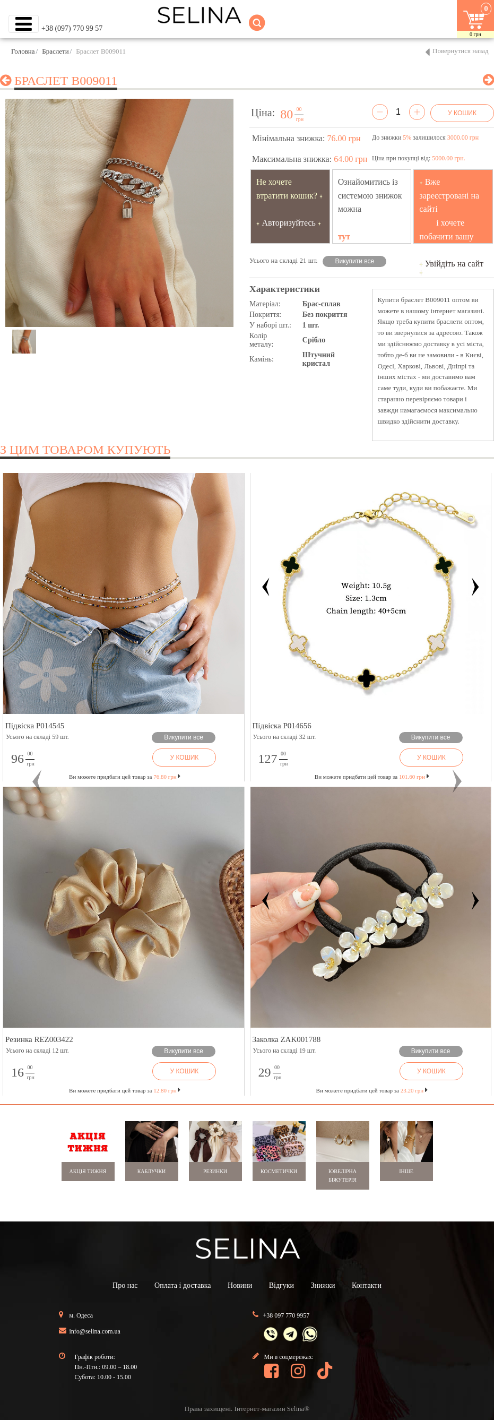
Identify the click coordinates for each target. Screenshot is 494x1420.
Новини (240, 1285)
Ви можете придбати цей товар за (124, 776)
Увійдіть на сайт (454, 263)
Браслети (55, 51)
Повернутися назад (460, 51)
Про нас (125, 1285)
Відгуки (281, 1285)
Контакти (367, 1285)
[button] (37, 782)
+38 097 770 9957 (286, 1315)
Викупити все (355, 261)
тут (344, 236)
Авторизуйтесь (289, 222)
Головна (23, 51)
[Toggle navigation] (23, 24)
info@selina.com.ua (95, 1331)
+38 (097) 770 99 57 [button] (71, 28)
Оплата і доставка (182, 1285)
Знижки (323, 1285)
